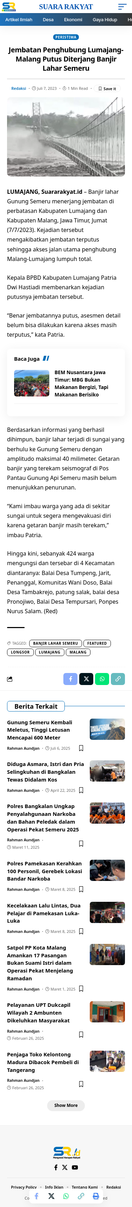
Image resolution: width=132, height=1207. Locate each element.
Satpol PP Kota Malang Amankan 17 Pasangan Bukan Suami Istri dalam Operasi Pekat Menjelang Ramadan (40, 963)
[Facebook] (55, 1167)
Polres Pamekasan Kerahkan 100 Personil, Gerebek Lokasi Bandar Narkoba (44, 871)
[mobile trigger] (124, 7)
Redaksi (18, 88)
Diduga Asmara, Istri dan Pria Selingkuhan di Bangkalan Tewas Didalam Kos (45, 771)
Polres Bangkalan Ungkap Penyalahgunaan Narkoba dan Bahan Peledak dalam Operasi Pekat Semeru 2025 (43, 817)
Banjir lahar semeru (55, 643)
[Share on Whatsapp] (66, 1196)
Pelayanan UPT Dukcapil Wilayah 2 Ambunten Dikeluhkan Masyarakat (38, 1012)
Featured (97, 643)
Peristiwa (66, 37)
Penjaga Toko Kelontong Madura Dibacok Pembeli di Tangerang (43, 1062)
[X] (64, 1167)
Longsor (20, 652)
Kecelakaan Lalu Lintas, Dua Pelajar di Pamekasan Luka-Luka (44, 913)
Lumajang (50, 652)
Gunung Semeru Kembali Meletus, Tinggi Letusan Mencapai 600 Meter (39, 730)
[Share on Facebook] (36, 1196)
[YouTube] (75, 1167)
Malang (78, 652)
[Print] (95, 1196)
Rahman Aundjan (23, 748)
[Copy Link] (81, 1196)
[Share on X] (51, 1196)
